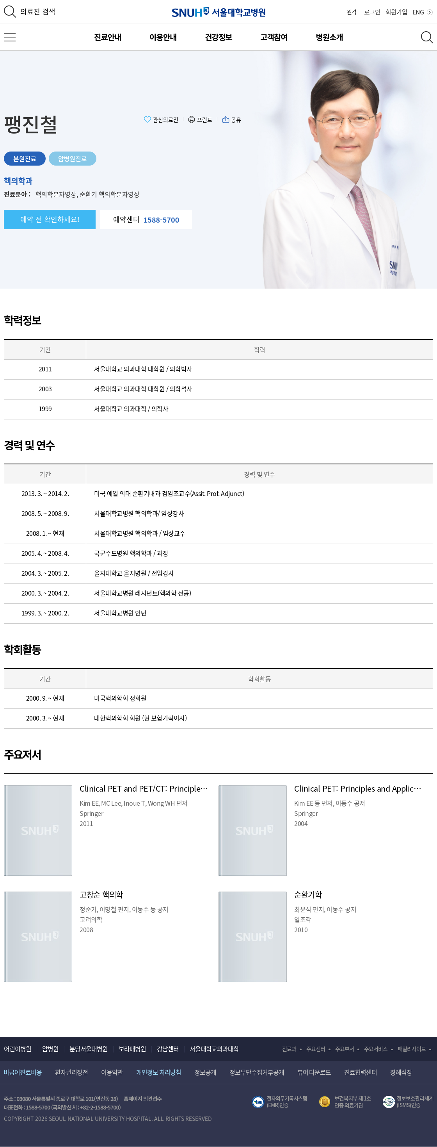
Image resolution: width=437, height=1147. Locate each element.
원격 (351, 12)
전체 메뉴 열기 (10, 37)
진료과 (289, 1048)
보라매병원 (132, 1048)
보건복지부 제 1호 (345, 1102)
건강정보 (218, 37)
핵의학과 (18, 180)
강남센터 (168, 1048)
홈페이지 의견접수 (143, 1098)
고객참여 (274, 37)
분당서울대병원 (88, 1048)
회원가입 (396, 11)
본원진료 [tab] (24, 158)
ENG (418, 11)
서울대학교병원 (218, 12)
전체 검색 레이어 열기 (427, 37)
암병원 (50, 1048)
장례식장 (401, 1072)
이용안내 (163, 37)
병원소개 (329, 37)
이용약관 (112, 1072)
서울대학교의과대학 (214, 1048)
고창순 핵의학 (101, 894)
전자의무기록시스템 (279, 1102)
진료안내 (107, 37)
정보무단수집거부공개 (256, 1072)
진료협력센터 (360, 1072)
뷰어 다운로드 (314, 1072)
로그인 (372, 11)
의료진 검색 (37, 11)
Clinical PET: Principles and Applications (364, 788)
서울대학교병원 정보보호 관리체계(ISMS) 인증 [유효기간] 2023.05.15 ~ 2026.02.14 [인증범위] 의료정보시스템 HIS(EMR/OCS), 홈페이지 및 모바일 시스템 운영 (408, 1102)
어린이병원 (17, 1048)
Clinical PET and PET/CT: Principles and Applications (172, 788)
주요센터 (315, 1048)
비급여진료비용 (23, 1072)
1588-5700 (38, 1107)
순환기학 (308, 894)
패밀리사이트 (412, 1048)
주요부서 (344, 1048)
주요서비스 (375, 1048)
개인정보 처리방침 (158, 1072)
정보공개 (205, 1072)
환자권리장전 (71, 1072)
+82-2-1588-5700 (99, 1107)
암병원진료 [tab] (72, 158)
